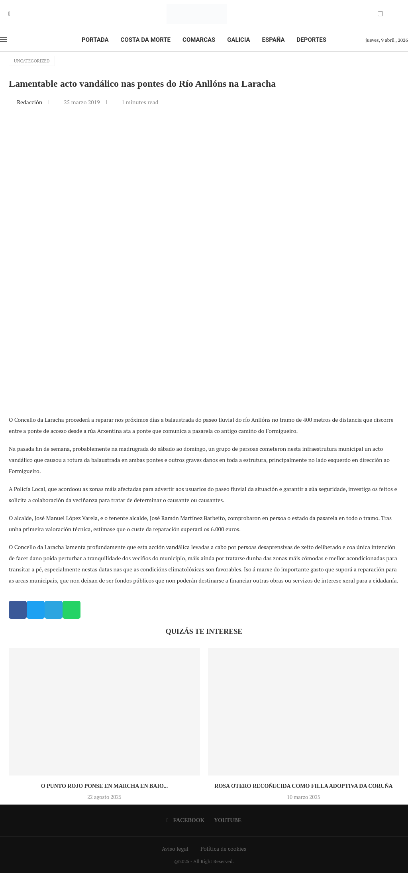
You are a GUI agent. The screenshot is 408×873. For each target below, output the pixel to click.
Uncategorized (32, 61)
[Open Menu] (3, 39)
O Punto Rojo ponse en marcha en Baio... (104, 786)
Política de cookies (223, 848)
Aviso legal (175, 848)
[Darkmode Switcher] (380, 13)
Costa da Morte (146, 39)
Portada (95, 39)
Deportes (311, 39)
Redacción (30, 102)
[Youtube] (15, 14)
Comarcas (198, 39)
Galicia (238, 39)
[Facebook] (9, 14)
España (273, 39)
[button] (18, 610)
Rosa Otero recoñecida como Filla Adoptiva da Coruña (303, 786)
